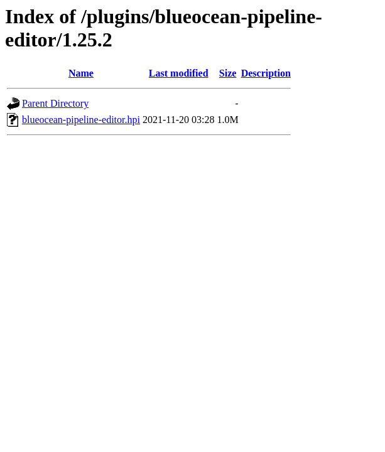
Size (228, 73)
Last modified (179, 73)
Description (266, 73)
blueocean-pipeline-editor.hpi (81, 119)
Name (81, 73)
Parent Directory (55, 103)
